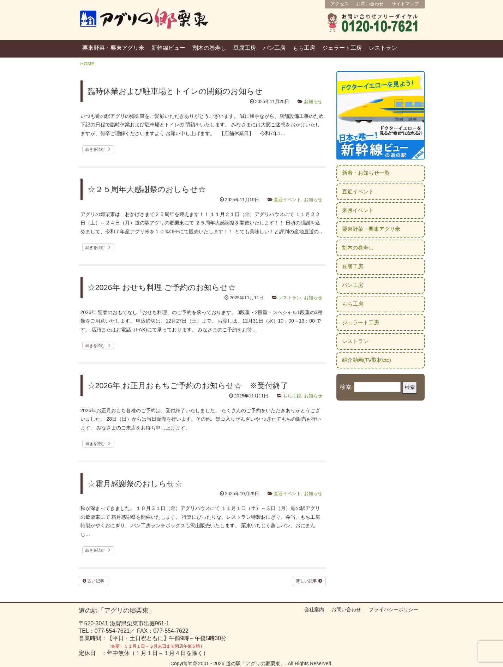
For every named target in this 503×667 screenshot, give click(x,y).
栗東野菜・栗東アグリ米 (113, 48)
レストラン (383, 48)
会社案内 (314, 609)
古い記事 (93, 580)
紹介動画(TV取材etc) (366, 360)
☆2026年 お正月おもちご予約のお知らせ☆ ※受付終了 (188, 385)
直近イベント (287, 199)
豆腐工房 (244, 48)
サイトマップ (405, 3)
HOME (87, 63)
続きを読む (98, 149)
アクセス (339, 3)
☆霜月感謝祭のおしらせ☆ (135, 483)
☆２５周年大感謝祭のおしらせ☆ (147, 189)
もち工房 (304, 48)
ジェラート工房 (342, 48)
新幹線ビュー (168, 48)
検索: (346, 387)
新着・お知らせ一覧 (366, 173)
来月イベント (358, 210)
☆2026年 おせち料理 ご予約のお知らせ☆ (162, 287)
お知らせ (313, 101)
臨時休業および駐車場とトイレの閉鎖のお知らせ (175, 91)
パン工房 (274, 48)
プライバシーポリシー (393, 609)
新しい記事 (309, 580)
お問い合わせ (370, 3)
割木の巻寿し (209, 48)
